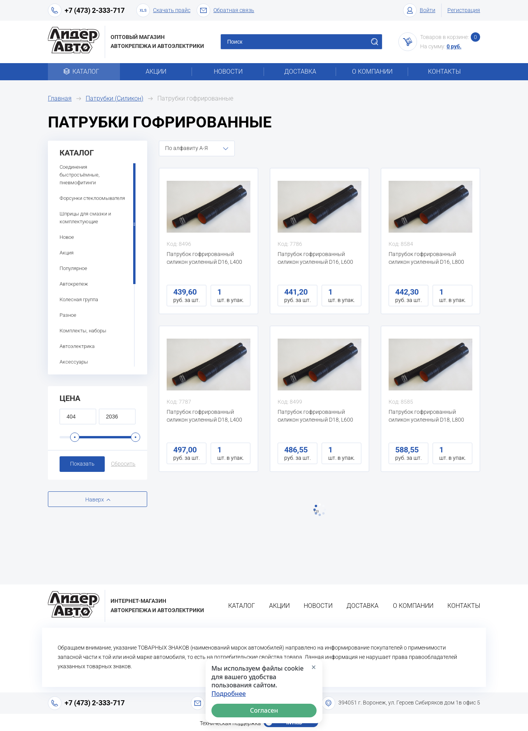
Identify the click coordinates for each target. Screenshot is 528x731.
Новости (228, 71)
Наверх (94, 499)
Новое (67, 237)
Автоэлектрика (77, 346)
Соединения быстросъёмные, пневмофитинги (80, 174)
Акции (156, 71)
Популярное (73, 268)
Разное (68, 315)
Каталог (84, 71)
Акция (67, 253)
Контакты (444, 71)
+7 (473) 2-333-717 (95, 10)
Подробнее (228, 694)
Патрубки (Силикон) (114, 98)
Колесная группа (79, 299)
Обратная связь (225, 10)
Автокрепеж (74, 284)
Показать (82, 464)
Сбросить (123, 464)
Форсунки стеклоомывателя (92, 198)
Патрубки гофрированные (195, 98)
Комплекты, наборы (83, 331)
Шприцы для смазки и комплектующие (85, 217)
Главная (60, 98)
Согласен (264, 710)
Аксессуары (74, 362)
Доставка (300, 71)
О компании (372, 71)
